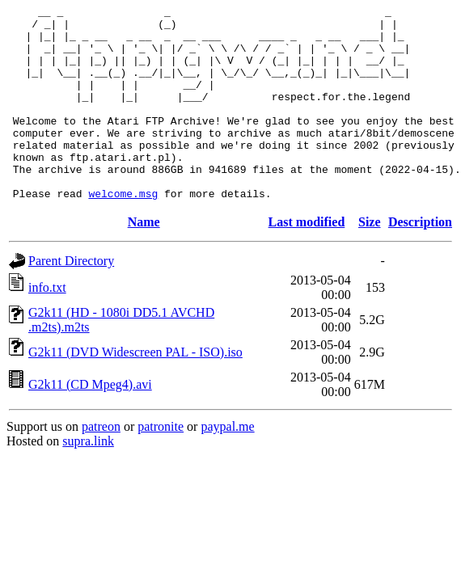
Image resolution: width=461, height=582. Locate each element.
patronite (160, 465)
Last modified (307, 261)
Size (369, 261)
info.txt (47, 326)
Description (420, 261)
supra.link (88, 480)
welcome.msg (123, 232)
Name (144, 261)
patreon (101, 465)
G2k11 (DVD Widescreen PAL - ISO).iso (135, 391)
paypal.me (227, 465)
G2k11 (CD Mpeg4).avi (90, 423)
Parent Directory (71, 299)
